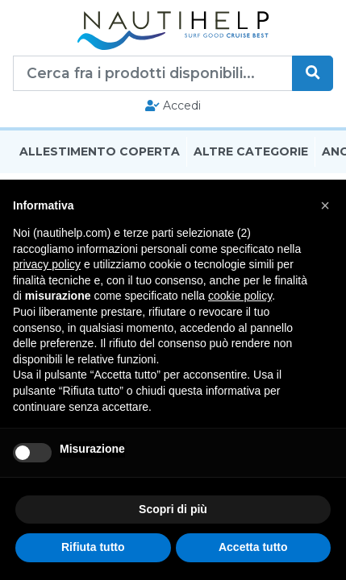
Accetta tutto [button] (253, 547)
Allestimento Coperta (99, 151)
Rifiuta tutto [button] (93, 547)
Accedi (173, 105)
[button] (325, 205)
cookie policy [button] (240, 295)
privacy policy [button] (47, 264)
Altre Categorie (251, 151)
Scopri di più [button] (173, 509)
